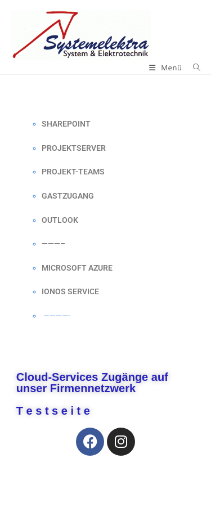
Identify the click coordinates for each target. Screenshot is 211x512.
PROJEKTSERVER (74, 147)
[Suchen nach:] (193, 67)
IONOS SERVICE (70, 291)
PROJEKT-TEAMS (73, 171)
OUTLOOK (60, 219)
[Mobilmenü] (167, 67)
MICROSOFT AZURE (77, 267)
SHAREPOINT (66, 123)
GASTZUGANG (68, 195)
